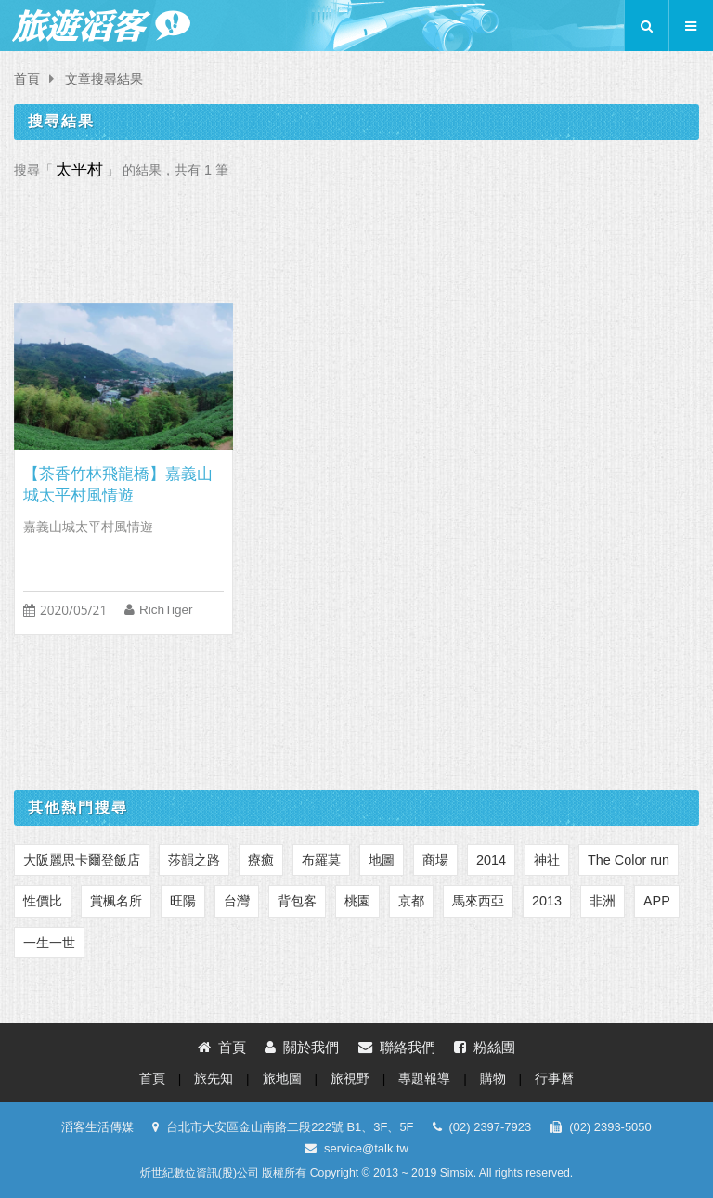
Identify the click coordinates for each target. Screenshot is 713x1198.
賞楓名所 (116, 900)
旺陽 (183, 900)
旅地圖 (282, 1079)
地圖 (382, 860)
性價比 (42, 900)
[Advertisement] (356, 236)
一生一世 (49, 942)
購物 (493, 1079)
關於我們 (302, 1047)
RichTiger (166, 610)
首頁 (27, 79)
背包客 (297, 900)
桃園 (357, 900)
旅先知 (213, 1079)
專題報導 (424, 1079)
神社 (547, 860)
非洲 (603, 900)
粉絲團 (484, 1047)
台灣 (237, 900)
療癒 (261, 860)
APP (656, 900)
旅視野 (350, 1079)
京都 (411, 900)
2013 (547, 900)
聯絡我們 (396, 1047)
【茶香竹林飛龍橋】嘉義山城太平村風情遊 (118, 484)
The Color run (628, 860)
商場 (435, 860)
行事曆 (554, 1079)
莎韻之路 (194, 860)
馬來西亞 (478, 900)
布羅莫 (321, 860)
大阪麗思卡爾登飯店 (81, 860)
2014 (491, 860)
